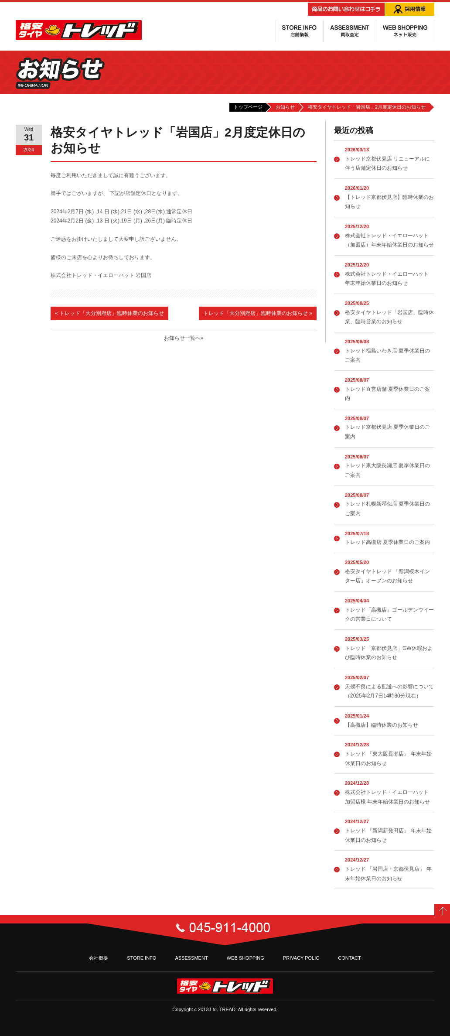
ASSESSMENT (191, 958)
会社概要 (98, 958)
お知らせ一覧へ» (184, 338)
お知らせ (285, 106)
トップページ (248, 106)
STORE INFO (141, 958)
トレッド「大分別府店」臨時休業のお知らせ (109, 313)
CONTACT (349, 958)
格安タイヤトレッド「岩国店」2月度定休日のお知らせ (367, 106)
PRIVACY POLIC (301, 958)
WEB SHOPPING (245, 958)
